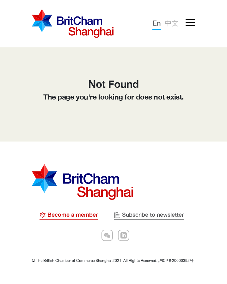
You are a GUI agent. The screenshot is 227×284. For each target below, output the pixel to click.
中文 (172, 23)
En (156, 23)
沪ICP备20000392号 (175, 260)
